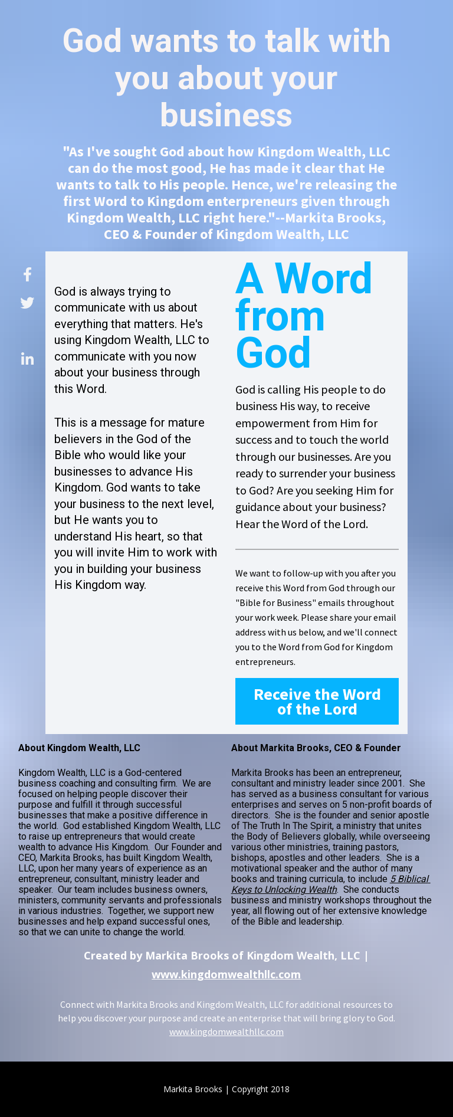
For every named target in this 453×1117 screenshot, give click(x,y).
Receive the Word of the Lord (317, 701)
